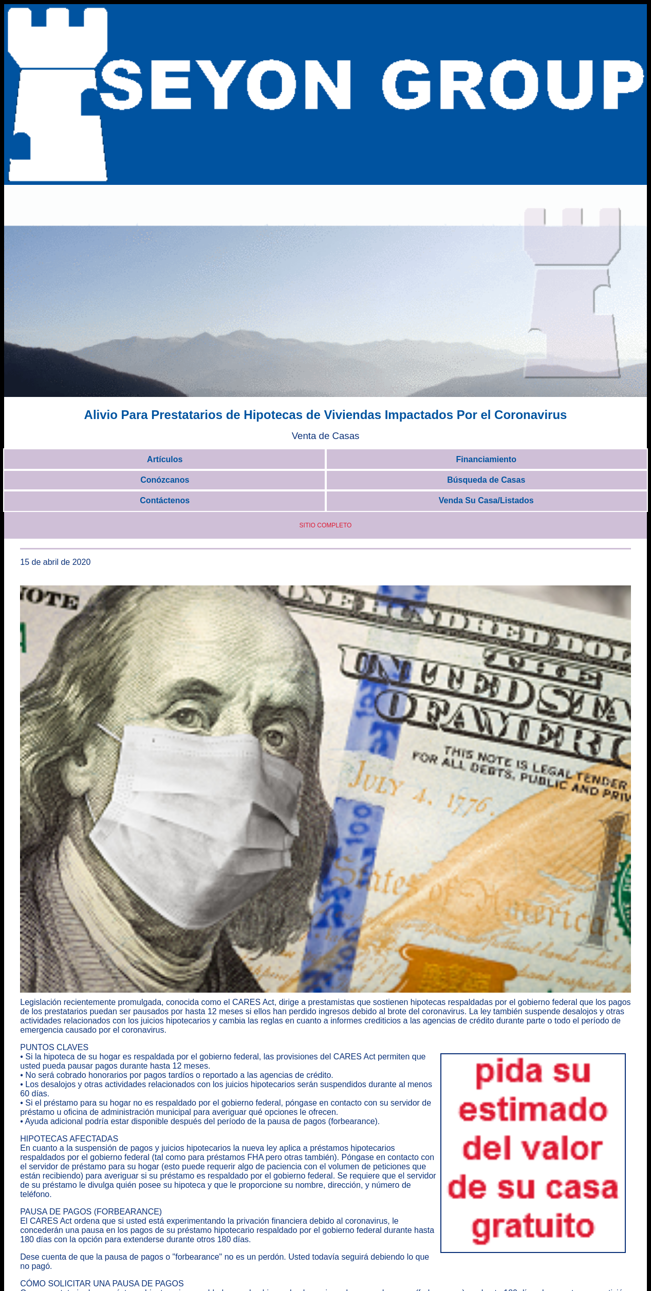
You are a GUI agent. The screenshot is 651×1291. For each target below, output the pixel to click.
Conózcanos (164, 480)
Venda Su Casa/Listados (486, 500)
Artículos (164, 459)
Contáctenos (165, 500)
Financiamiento (486, 459)
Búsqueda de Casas (486, 480)
